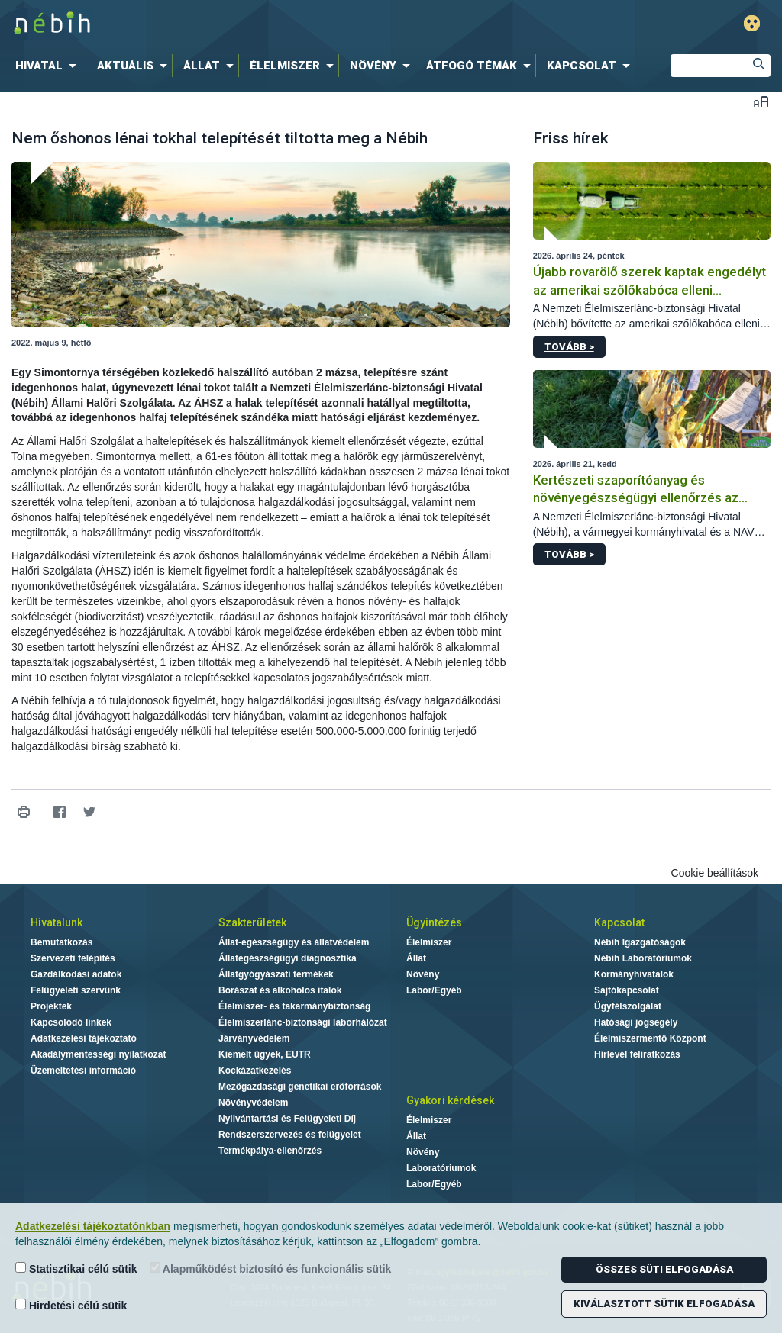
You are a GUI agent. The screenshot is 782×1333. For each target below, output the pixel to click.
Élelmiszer (428, 942)
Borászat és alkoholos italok (279, 990)
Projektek (51, 1006)
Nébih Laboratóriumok (643, 958)
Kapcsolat (619, 922)
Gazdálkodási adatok (76, 974)
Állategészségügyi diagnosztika (287, 958)
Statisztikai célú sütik (76, 1268)
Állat (416, 958)
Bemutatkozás (61, 942)
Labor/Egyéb (434, 990)
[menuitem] (48, 65)
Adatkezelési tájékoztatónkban (92, 1226)
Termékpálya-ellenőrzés (270, 1150)
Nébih (232, 24)
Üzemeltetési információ (83, 1070)
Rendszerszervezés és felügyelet (289, 1134)
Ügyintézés (434, 922)
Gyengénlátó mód (752, 23)
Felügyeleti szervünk (76, 990)
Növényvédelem (253, 1102)
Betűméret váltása (761, 101)
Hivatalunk (56, 922)
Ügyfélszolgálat (627, 1006)
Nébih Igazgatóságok (640, 942)
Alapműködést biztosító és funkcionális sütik (271, 1268)
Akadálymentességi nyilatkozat (98, 1054)
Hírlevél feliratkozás (637, 1054)
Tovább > (569, 347)
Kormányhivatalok (634, 974)
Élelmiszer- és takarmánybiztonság (294, 1006)
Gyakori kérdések (450, 1100)
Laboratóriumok (441, 1168)
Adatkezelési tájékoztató (84, 1038)
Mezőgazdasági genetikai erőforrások (299, 1086)
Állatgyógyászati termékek (276, 974)
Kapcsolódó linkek (71, 1022)
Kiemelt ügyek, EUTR (264, 1054)
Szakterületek (252, 922)
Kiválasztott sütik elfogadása (664, 1303)
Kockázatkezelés (254, 1070)
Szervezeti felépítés (73, 958)
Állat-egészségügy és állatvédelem (293, 942)
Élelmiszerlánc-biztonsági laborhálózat (302, 1022)
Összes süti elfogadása (664, 1269)
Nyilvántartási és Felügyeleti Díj (287, 1118)
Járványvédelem (253, 1038)
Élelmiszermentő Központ (650, 1038)
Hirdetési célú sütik (71, 1305)
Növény (422, 974)
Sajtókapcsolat (626, 990)
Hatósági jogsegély (635, 1022)
